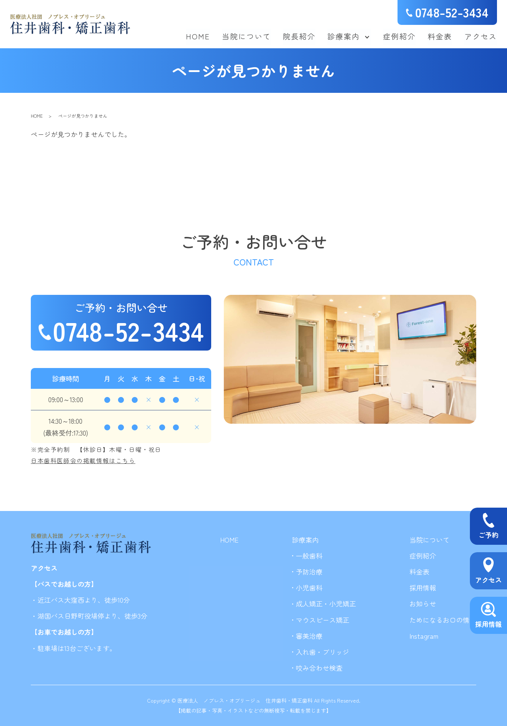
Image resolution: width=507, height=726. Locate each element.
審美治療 (309, 636)
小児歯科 (309, 587)
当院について (246, 35)
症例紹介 (399, 35)
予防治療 (309, 571)
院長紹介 (299, 35)
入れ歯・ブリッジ (322, 652)
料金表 (440, 35)
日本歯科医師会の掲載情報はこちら (83, 460)
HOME (198, 35)
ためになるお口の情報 (442, 620)
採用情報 (422, 587)
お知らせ (422, 603)
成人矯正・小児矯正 (326, 603)
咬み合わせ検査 (319, 668)
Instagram (423, 636)
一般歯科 (309, 555)
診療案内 (344, 35)
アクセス (480, 35)
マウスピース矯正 (322, 620)
